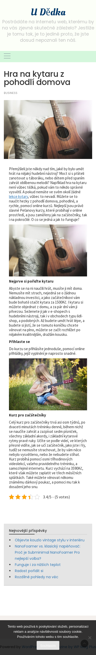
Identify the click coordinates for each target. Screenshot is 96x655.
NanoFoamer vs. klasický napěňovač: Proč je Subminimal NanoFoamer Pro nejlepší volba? (47, 552)
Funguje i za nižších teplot (38, 564)
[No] (89, 637)
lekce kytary (18, 196)
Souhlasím (48, 646)
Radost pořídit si (29, 570)
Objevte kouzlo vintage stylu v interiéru (49, 540)
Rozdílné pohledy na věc (36, 576)
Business (10, 93)
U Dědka (47, 12)
